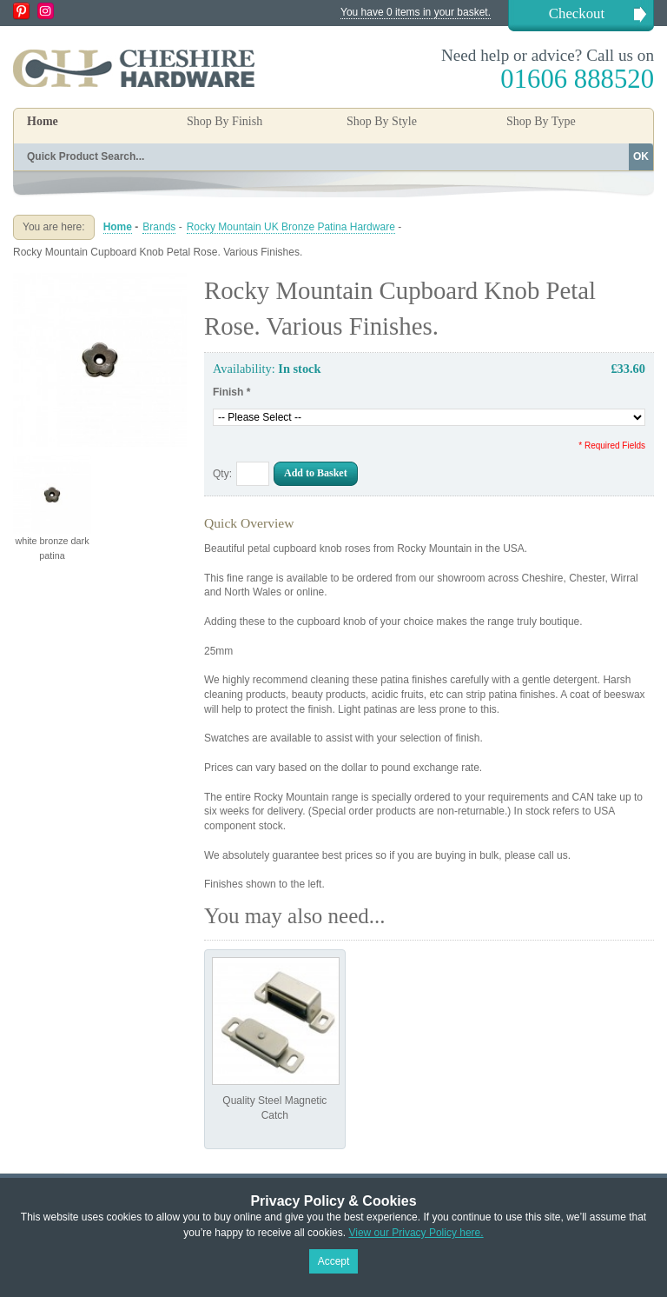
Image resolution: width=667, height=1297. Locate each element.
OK (641, 156)
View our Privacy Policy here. (415, 1233)
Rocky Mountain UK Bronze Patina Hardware (291, 227)
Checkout (576, 13)
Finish (231, 392)
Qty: (222, 474)
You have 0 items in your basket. (415, 12)
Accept (334, 1261)
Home (42, 121)
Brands (158, 227)
